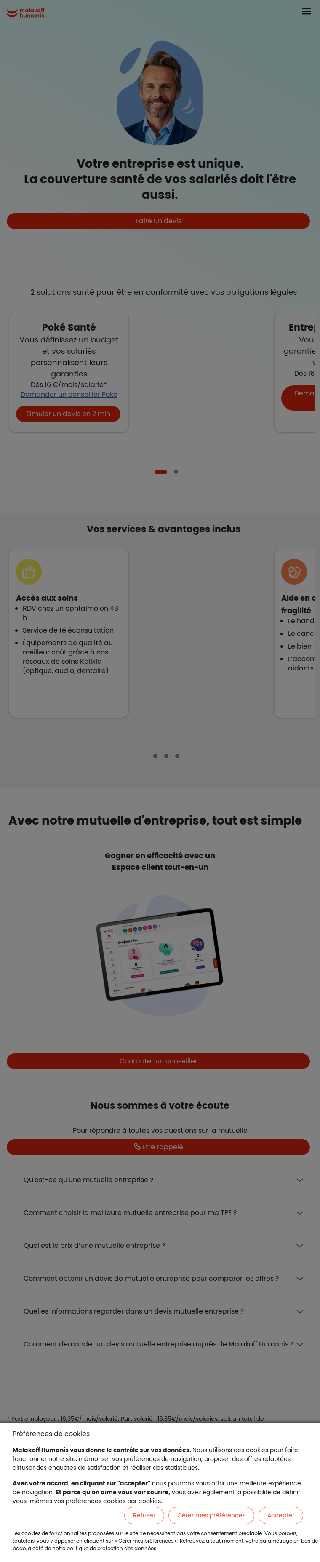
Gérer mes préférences (211, 1515)
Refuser (144, 1515)
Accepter (280, 1515)
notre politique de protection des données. (104, 1548)
